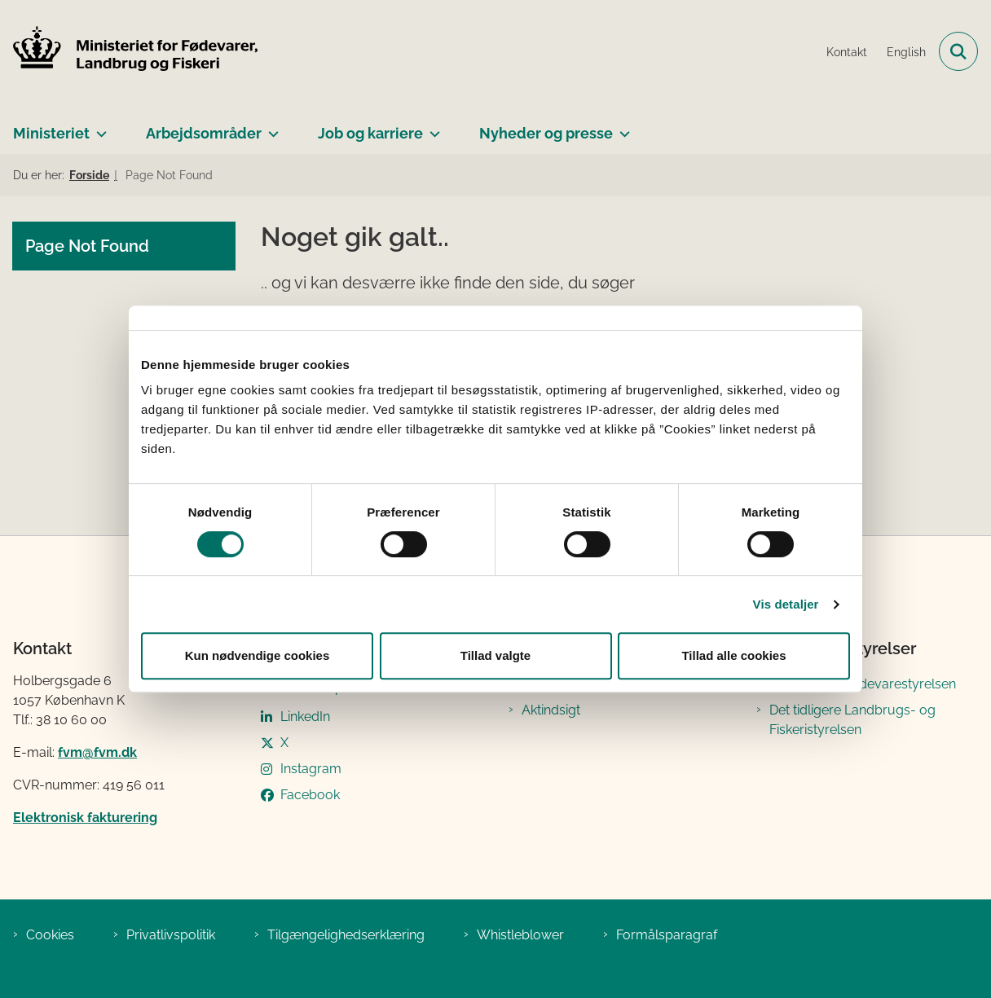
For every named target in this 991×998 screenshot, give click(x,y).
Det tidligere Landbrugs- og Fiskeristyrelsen (852, 719)
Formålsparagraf (666, 935)
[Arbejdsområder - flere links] (270, 127)
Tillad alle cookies (733, 655)
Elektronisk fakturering (85, 817)
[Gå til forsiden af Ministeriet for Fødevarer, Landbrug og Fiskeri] (129, 51)
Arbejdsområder (204, 133)
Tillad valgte (495, 655)
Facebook (310, 794)
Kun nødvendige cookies (257, 655)
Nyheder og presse (546, 133)
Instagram (310, 768)
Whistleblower (520, 935)
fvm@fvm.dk (97, 752)
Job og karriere (370, 133)
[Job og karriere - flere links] (431, 127)
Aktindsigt (551, 710)
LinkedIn (305, 716)
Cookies (50, 935)
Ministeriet (51, 133)
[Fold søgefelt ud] (958, 51)
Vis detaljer (786, 604)
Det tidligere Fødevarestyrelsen (862, 684)
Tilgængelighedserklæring (346, 935)
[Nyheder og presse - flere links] (621, 127)
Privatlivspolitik (170, 935)
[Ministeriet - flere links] (98, 127)
